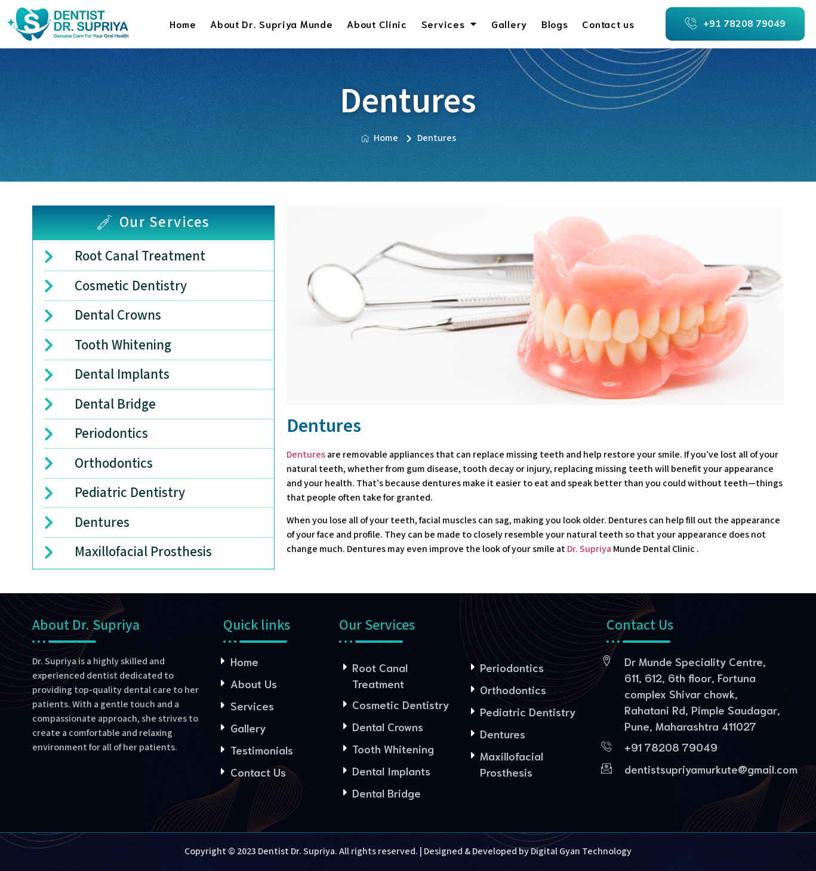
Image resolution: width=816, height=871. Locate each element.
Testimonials (261, 750)
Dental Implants (391, 770)
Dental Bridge (386, 793)
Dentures (306, 455)
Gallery (509, 23)
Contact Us (258, 772)
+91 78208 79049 (671, 747)
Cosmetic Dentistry (400, 704)
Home (183, 23)
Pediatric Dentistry (527, 711)
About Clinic (377, 23)
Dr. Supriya (589, 549)
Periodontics (512, 667)
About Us (253, 683)
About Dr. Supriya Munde (271, 23)
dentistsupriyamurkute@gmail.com (710, 769)
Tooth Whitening (393, 748)
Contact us (608, 23)
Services (449, 24)
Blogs (554, 23)
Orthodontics (513, 689)
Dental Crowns (387, 726)
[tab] (153, 223)
